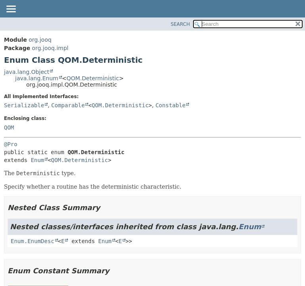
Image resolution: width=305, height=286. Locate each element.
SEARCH (180, 24)
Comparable (68, 105)
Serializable (24, 105)
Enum (37, 160)
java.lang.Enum (36, 78)
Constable (170, 105)
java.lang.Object (26, 72)
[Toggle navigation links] (10, 9)
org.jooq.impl (50, 48)
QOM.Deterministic (92, 78)
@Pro (10, 144)
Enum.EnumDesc (32, 241)
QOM (9, 127)
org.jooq (40, 40)
